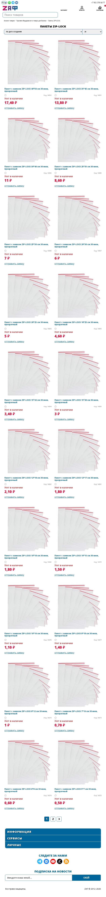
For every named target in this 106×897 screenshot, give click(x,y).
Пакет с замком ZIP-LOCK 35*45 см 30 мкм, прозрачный (77, 90)
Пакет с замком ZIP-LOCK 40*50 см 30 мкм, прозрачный (26, 90)
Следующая (59, 819)
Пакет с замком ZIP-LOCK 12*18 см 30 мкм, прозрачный (26, 479)
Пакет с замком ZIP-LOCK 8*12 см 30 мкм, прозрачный (25, 712)
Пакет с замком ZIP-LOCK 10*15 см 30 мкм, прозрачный (77, 556)
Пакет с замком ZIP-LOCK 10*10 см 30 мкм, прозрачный (26, 634)
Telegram (39, 861)
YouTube (53, 861)
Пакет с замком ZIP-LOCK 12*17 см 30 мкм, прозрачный (77, 479)
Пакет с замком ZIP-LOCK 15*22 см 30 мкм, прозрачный (26, 401)
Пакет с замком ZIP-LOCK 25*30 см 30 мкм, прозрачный (26, 245)
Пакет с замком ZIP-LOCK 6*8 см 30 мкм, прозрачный (25, 790)
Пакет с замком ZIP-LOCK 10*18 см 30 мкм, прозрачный (26, 556)
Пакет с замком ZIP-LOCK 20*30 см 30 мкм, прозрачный (77, 245)
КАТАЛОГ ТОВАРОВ (9, 21)
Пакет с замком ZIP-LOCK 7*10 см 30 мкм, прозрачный (76, 712)
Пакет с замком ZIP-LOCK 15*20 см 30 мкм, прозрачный (77, 401)
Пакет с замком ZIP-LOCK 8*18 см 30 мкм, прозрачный (76, 634)
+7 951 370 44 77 (98, 3)
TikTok (59, 861)
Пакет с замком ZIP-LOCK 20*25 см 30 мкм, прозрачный (26, 323)
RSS (66, 861)
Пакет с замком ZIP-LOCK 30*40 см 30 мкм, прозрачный (26, 167)
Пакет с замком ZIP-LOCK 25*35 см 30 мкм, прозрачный (77, 167)
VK (46, 861)
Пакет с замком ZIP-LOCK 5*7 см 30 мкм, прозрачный (75, 790)
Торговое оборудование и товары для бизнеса (31, 21)
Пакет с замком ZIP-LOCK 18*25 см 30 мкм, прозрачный (77, 323)
